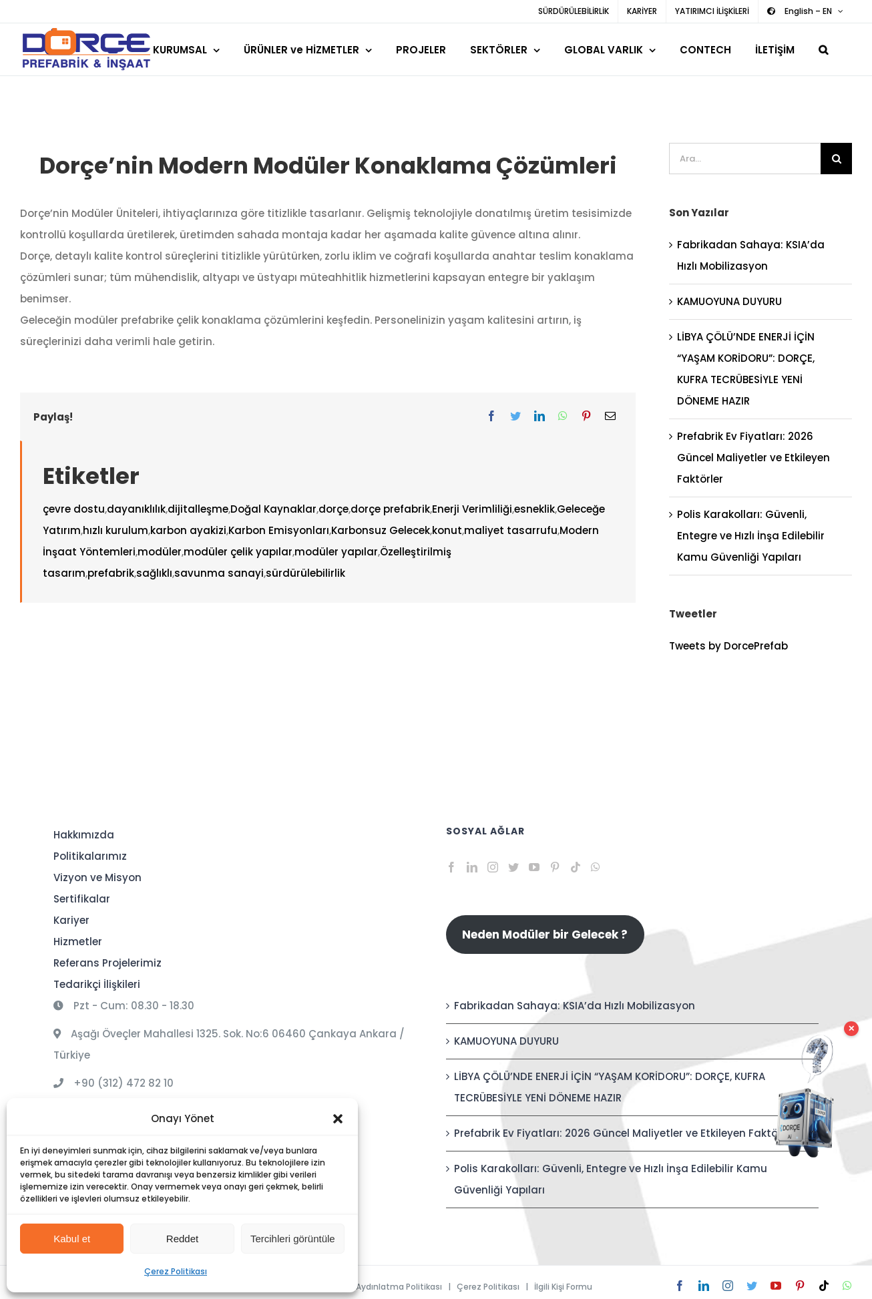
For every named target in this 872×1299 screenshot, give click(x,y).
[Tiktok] (575, 867)
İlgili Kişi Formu (563, 1286)
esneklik (534, 509)
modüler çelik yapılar (238, 552)
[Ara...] (745, 158)
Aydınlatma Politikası (399, 1286)
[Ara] (836, 158)
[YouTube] (534, 867)
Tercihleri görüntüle (292, 1238)
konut (447, 530)
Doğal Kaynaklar (273, 509)
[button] (338, 1118)
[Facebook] (491, 416)
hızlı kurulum (115, 530)
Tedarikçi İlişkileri (96, 984)
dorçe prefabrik (390, 509)
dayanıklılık (136, 509)
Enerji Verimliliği (472, 509)
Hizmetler (77, 942)
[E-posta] (610, 416)
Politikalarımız (90, 856)
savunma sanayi (219, 573)
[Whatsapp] (595, 867)
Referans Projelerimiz (107, 963)
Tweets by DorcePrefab (728, 646)
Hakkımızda (83, 835)
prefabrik (110, 573)
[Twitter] (515, 416)
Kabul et (71, 1238)
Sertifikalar (81, 899)
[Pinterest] (586, 416)
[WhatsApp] (563, 416)
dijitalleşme (198, 509)
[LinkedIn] (539, 416)
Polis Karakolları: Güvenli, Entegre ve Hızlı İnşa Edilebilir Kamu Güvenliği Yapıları (751, 535)
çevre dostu (74, 509)
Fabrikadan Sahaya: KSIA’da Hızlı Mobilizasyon (574, 1006)
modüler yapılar (336, 552)
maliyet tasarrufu (511, 530)
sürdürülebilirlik (305, 573)
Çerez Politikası (175, 1271)
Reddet (182, 1238)
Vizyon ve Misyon (97, 877)
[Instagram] (492, 867)
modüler (160, 552)
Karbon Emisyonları (278, 530)
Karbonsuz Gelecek (380, 530)
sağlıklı (154, 573)
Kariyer (71, 920)
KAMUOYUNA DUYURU (729, 301)
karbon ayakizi (188, 530)
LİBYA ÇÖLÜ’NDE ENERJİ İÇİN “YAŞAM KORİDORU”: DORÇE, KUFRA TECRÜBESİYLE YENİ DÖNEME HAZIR (609, 1087)
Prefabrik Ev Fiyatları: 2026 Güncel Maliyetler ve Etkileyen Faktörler (753, 457)
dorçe (333, 509)
